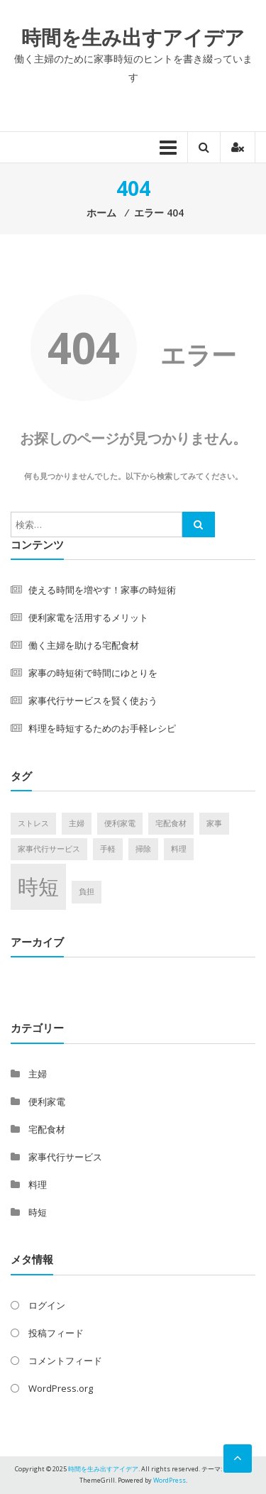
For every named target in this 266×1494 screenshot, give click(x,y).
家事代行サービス (65, 1156)
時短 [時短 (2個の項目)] (38, 886)
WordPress (169, 1480)
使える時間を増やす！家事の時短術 (102, 589)
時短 (37, 1212)
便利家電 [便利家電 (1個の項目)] (119, 823)
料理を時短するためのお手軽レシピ (102, 728)
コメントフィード (65, 1360)
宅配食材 (46, 1129)
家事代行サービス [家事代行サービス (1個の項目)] (49, 849)
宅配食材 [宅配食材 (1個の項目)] (171, 823)
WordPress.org (60, 1388)
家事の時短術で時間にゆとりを (92, 672)
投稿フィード (56, 1333)
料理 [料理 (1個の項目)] (179, 849)
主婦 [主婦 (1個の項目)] (76, 823)
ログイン (46, 1305)
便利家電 (46, 1101)
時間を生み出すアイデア (133, 36)
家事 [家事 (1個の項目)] (214, 823)
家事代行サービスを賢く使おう (92, 700)
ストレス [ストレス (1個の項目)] (33, 823)
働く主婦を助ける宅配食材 (83, 645)
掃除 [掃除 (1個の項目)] (143, 849)
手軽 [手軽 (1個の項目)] (108, 849)
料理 (37, 1184)
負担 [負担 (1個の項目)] (86, 891)
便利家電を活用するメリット (88, 617)
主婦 (37, 1073)
